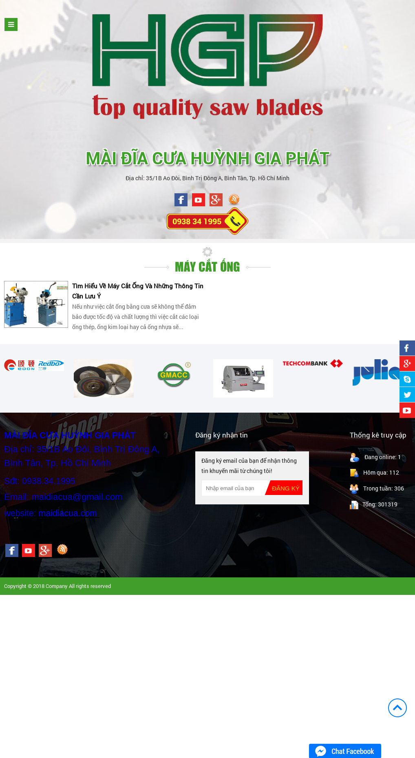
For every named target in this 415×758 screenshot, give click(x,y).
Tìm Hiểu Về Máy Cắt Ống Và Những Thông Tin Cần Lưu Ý (137, 291)
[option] (34, 365)
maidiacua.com (67, 513)
